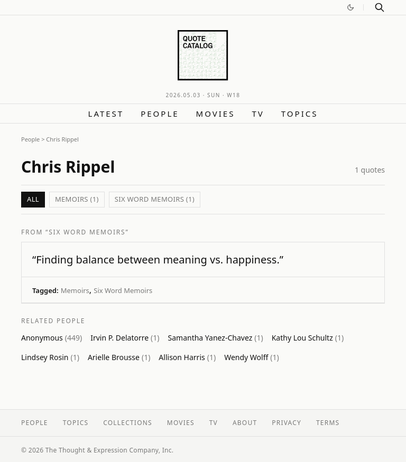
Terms (327, 422)
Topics (299, 113)
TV (258, 113)
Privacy (286, 422)
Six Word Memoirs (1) (155, 199)
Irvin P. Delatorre (124, 338)
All (33, 199)
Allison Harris (187, 357)
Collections (127, 422)
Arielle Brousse (119, 357)
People (160, 113)
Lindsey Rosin (50, 357)
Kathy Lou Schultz (308, 338)
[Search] (379, 7)
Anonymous (51, 338)
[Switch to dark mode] (350, 7)
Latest (106, 113)
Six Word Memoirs (123, 290)
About (245, 422)
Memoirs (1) (77, 199)
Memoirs (75, 290)
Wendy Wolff (251, 357)
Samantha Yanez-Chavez (215, 338)
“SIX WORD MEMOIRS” (87, 232)
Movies (215, 113)
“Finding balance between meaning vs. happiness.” (157, 259)
